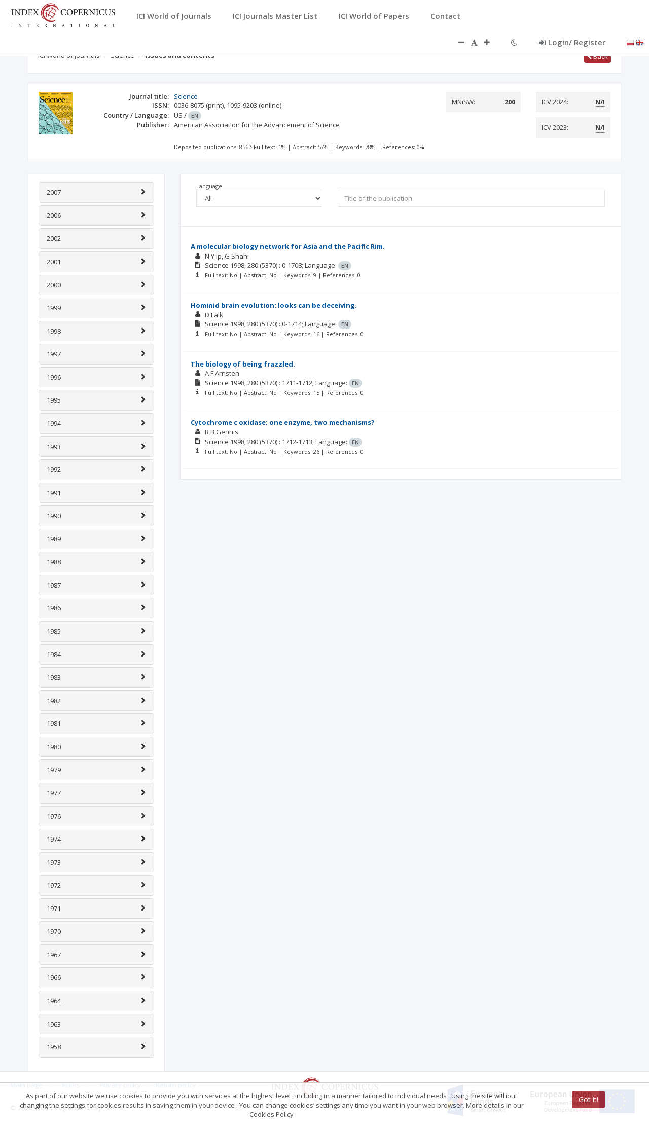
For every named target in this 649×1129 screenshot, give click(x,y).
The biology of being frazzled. (243, 364)
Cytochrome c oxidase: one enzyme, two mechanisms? (283, 422)
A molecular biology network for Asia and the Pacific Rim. (288, 246)
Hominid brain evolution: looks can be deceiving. (274, 305)
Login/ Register (572, 42)
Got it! (588, 1099)
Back (597, 56)
